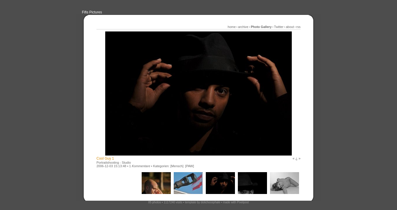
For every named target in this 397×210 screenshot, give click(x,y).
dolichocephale (210, 202)
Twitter (278, 27)
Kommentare (141, 166)
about (290, 27)
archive (243, 27)
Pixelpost (243, 202)
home (232, 27)
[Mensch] (177, 166)
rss (298, 27)
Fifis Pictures (92, 12)
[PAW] (189, 166)
